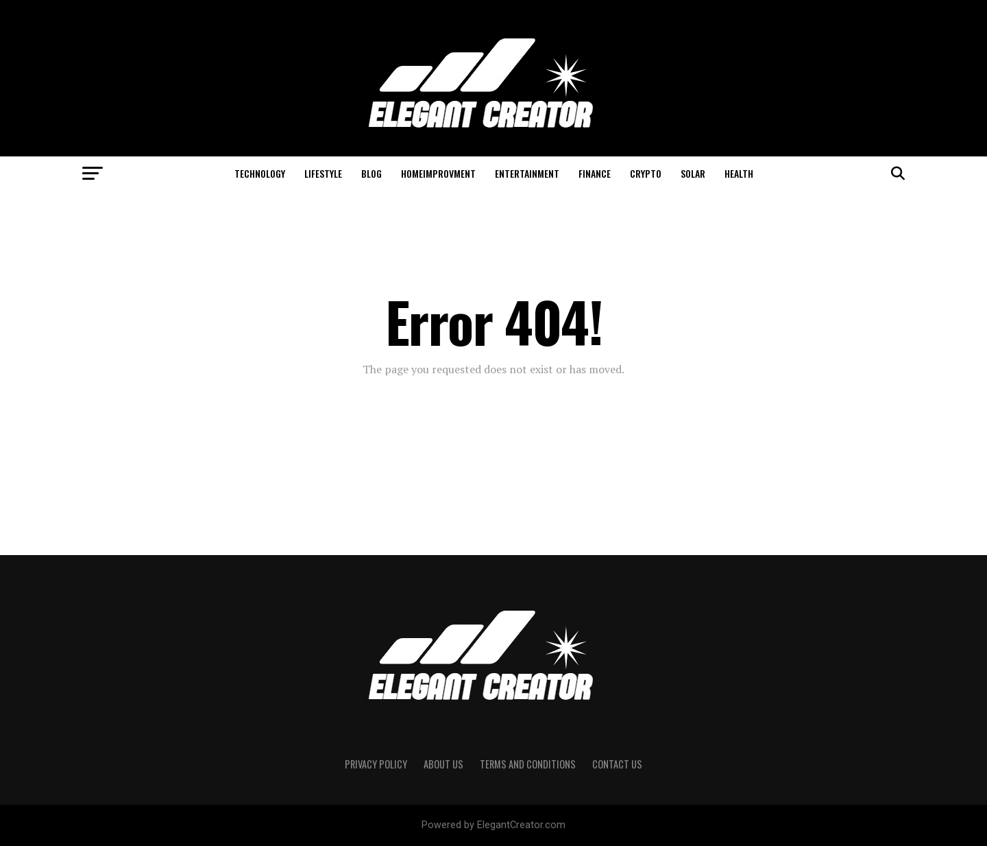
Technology (259, 173)
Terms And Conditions (528, 764)
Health (738, 173)
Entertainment (527, 173)
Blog (371, 173)
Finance (594, 173)
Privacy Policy (376, 764)
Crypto (645, 173)
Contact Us (617, 764)
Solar (693, 173)
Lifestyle (323, 173)
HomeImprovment (438, 173)
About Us (443, 764)
